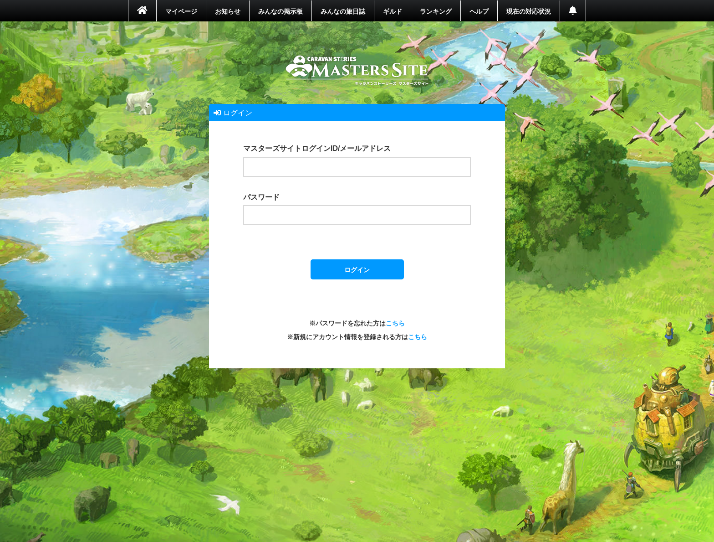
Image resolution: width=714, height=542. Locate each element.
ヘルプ (479, 10)
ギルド (392, 10)
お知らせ (227, 10)
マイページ (181, 10)
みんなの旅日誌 (343, 10)
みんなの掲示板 (280, 10)
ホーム (357, 71)
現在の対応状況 (528, 10)
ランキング (436, 10)
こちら (395, 322)
